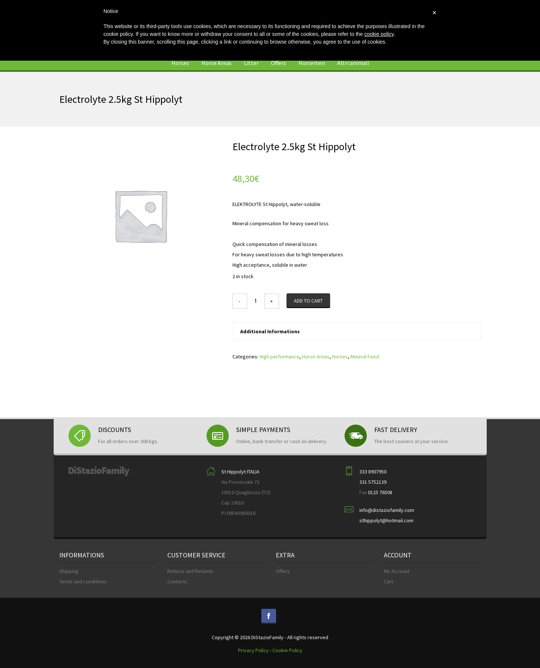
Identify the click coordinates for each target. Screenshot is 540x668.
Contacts (177, 581)
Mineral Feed (365, 356)
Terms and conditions (83, 581)
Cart (388, 581)
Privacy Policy (253, 650)
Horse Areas (216, 63)
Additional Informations (270, 331)
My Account (396, 571)
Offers (278, 63)
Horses (180, 63)
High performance (279, 356)
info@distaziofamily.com (386, 510)
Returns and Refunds (190, 571)
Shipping (68, 571)
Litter (251, 63)
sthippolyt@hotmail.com (386, 520)
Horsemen (311, 63)
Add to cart (308, 300)
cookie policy (378, 34)
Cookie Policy (287, 650)
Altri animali (353, 63)
